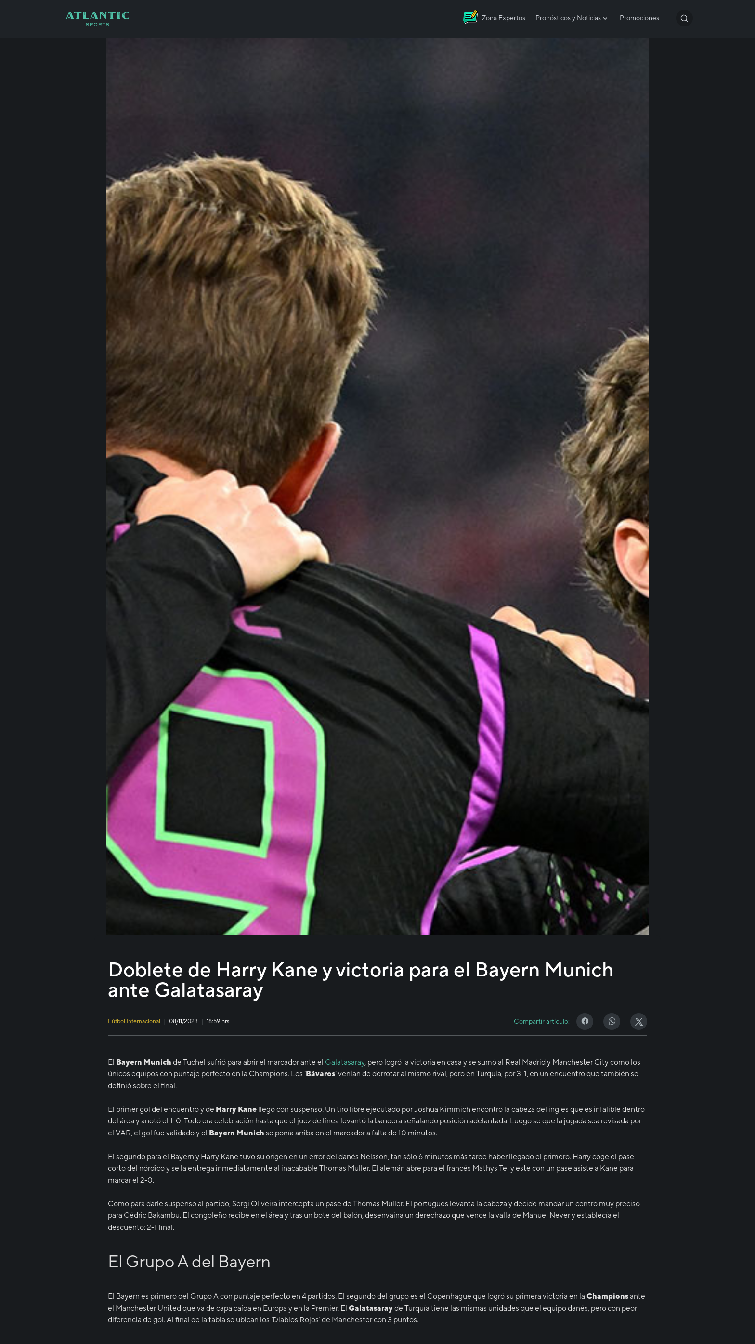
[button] (684, 18)
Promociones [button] (639, 18)
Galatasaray (344, 1061)
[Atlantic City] (494, 19)
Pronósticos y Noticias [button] (572, 18)
